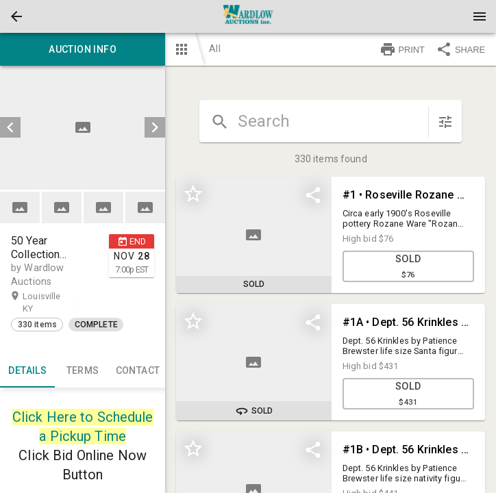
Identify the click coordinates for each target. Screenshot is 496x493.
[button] (16, 16)
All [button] (214, 48)
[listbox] (82, 128)
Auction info (82, 49)
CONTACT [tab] (137, 371)
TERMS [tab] (82, 371)
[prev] (10, 127)
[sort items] (445, 122)
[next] (155, 127)
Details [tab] (27, 371)
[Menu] (479, 16)
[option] (82, 128)
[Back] (16, 16)
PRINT (402, 49)
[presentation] (248, 16)
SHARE (460, 49)
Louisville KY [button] (41, 302)
